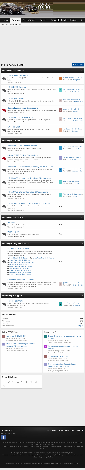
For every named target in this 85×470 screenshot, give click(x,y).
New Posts (4, 24)
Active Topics (29, 20)
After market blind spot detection (73, 196)
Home (5, 20)
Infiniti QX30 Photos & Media (20, 119)
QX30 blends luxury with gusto (73, 285)
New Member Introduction (19, 75)
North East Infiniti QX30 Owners (20, 273)
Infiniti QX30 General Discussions (22, 148)
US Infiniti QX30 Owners (18, 251)
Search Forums (15, 24)
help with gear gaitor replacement (74, 305)
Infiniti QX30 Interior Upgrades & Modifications (28, 194)
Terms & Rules (52, 432)
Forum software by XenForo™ (58, 465)
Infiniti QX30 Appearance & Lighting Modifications (29, 180)
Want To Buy (13, 234)
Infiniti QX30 (7, 432)
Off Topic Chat (14, 129)
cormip (74, 161)
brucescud (76, 307)
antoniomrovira (77, 173)
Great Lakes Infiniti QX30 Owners (21, 268)
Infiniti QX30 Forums (11, 143)
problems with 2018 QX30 (71, 110)
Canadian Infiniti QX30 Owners (21, 282)
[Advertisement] (43, 46)
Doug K (80, 328)
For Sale (11, 224)
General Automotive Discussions (23, 108)
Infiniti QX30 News (16, 98)
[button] (37, 20)
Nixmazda (74, 133)
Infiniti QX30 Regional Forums (15, 246)
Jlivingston (76, 80)
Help (72, 432)
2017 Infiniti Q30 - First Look (72, 120)
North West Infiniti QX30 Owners (43, 260)
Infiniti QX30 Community (13, 70)
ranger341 (75, 151)
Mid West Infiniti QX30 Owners (20, 266)
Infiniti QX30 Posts (10, 334)
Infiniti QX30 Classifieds (13, 219)
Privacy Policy (64, 432)
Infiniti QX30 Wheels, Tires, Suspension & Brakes (29, 205)
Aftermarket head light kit (71, 183)
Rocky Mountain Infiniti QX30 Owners (22, 264)
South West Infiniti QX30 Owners (21, 262)
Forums (16, 20)
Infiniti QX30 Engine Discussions (23, 157)
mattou (75, 112)
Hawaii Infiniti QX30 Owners (19, 260)
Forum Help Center (16, 303)
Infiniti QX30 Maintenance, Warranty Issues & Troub (30, 169)
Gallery (43, 20)
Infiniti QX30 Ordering (17, 87)
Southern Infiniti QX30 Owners (20, 270)
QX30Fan (75, 91)
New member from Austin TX (72, 77)
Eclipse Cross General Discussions (59, 345)
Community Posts (52, 334)
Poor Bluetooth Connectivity (72, 149)
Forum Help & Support (12, 298)
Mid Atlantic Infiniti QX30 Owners (21, 275)
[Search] (81, 20)
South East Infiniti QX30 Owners (20, 277)
